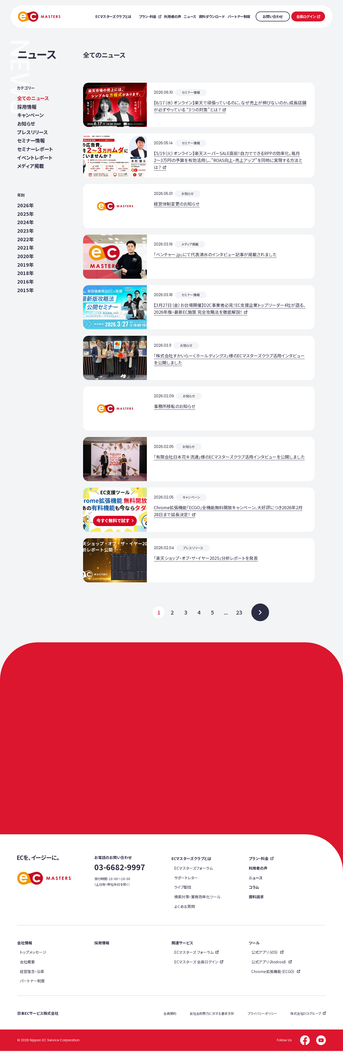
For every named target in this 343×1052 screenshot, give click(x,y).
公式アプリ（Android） (269, 963)
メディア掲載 (30, 166)
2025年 (25, 214)
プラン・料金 (259, 859)
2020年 (25, 256)
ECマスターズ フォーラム (194, 953)
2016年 (25, 282)
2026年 (25, 205)
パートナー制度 (32, 982)
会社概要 (27, 963)
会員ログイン (306, 16)
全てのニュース (33, 98)
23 (239, 612)
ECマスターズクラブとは (191, 859)
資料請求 (256, 897)
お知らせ (26, 123)
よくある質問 (184, 907)
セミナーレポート (35, 149)
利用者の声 (258, 869)
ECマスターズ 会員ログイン (196, 963)
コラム (254, 888)
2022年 (25, 239)
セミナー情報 (31, 141)
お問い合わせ (273, 16)
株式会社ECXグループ (305, 1014)
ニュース (256, 878)
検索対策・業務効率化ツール (197, 897)
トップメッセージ (33, 953)
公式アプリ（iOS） (264, 953)
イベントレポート (35, 157)
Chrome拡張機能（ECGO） (273, 972)
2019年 (25, 264)
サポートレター (186, 878)
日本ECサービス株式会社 (37, 1014)
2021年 (25, 248)
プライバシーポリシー (262, 1014)
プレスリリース (32, 132)
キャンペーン (30, 115)
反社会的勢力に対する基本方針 (212, 1014)
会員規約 (169, 1014)
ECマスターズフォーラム (193, 869)
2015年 (25, 290)
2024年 (25, 222)
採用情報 (26, 107)
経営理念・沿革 (32, 972)
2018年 (25, 273)
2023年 (25, 230)
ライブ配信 (182, 888)
